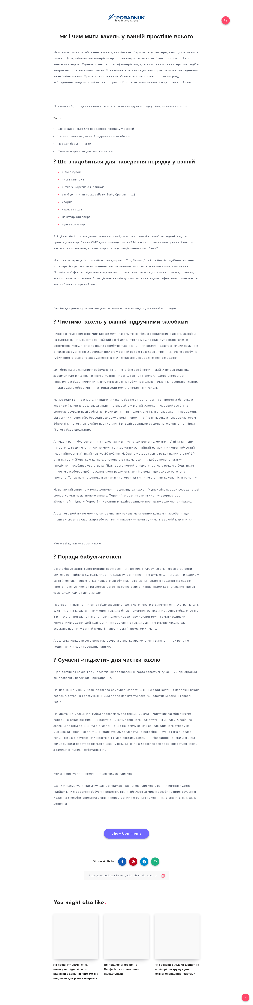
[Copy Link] (126, 875)
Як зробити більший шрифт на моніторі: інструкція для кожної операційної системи (177, 969)
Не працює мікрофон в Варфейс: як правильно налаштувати (121, 969)
